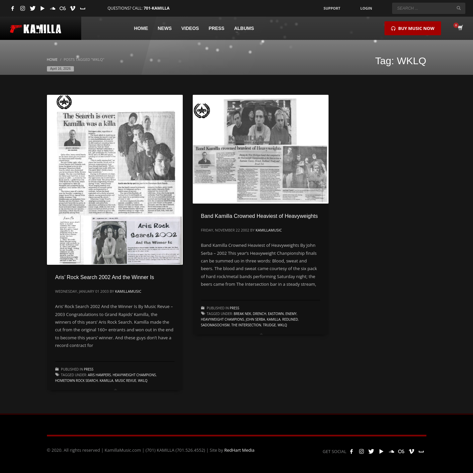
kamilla (106, 380)
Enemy (291, 313)
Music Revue (125, 380)
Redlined (290, 319)
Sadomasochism (215, 325)
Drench (259, 313)
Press (89, 369)
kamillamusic (128, 291)
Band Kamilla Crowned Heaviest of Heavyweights (259, 216)
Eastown (276, 313)
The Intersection (246, 325)
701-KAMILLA (156, 8)
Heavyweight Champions (134, 375)
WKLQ (142, 380)
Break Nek (242, 313)
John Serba (255, 319)
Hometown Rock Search (76, 380)
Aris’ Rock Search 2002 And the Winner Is (104, 277)
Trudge (269, 325)
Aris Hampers (99, 375)
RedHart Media (239, 450)
